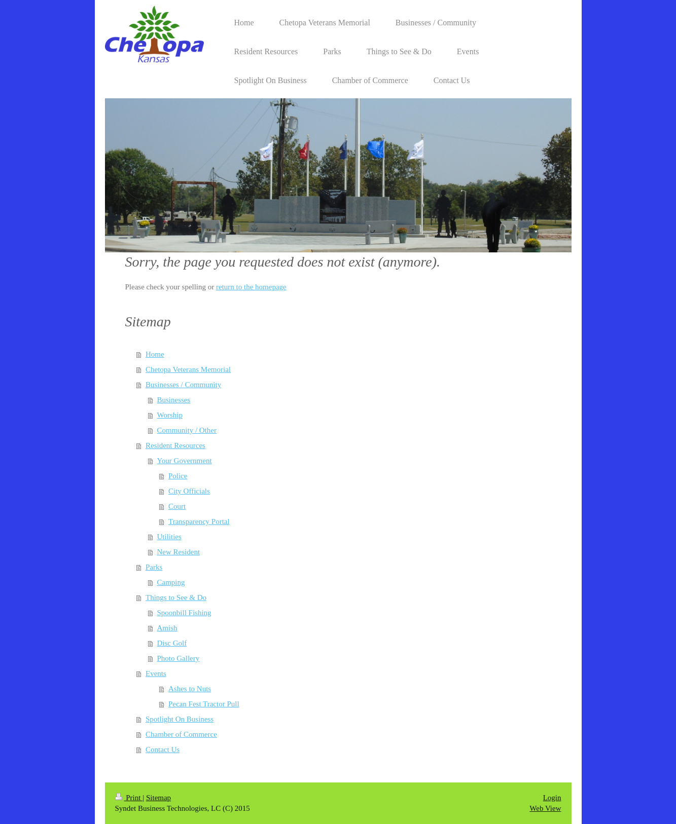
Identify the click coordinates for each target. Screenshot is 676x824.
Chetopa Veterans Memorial (188, 369)
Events (156, 673)
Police (178, 476)
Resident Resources (175, 445)
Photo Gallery (178, 658)
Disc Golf (172, 643)
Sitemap (158, 798)
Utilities (169, 537)
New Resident (178, 552)
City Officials (189, 491)
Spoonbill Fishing (184, 613)
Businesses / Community (183, 385)
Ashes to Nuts (189, 689)
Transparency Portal (199, 521)
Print (129, 798)
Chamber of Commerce (181, 734)
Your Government (184, 461)
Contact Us (163, 749)
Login (552, 798)
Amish (167, 628)
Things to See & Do (176, 597)
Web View (545, 808)
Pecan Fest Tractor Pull (203, 704)
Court (177, 506)
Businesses (174, 400)
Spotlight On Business (180, 719)
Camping (171, 582)
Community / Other (187, 430)
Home (155, 354)
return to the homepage (251, 287)
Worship (170, 415)
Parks (154, 567)
